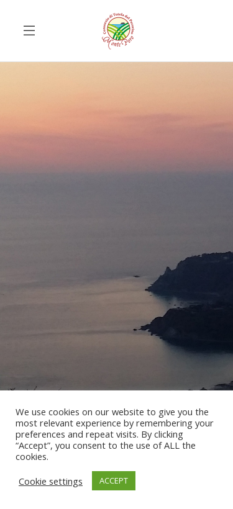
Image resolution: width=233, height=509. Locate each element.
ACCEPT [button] (113, 480)
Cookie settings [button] (51, 481)
